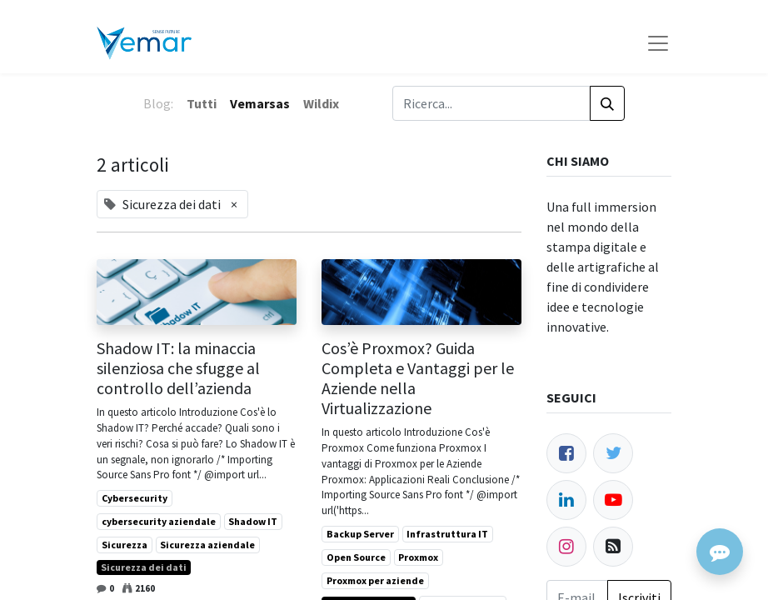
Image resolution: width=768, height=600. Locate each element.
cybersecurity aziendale (159, 521)
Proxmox (418, 557)
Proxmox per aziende (375, 580)
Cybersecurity (134, 498)
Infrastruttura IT (447, 534)
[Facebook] (566, 453)
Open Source (356, 557)
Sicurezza (124, 544)
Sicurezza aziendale (207, 544)
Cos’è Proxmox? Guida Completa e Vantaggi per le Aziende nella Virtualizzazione (418, 378)
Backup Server (360, 534)
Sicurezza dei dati (144, 567)
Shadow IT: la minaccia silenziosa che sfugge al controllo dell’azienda (178, 368)
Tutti (202, 103)
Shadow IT (252, 521)
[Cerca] (607, 103)
